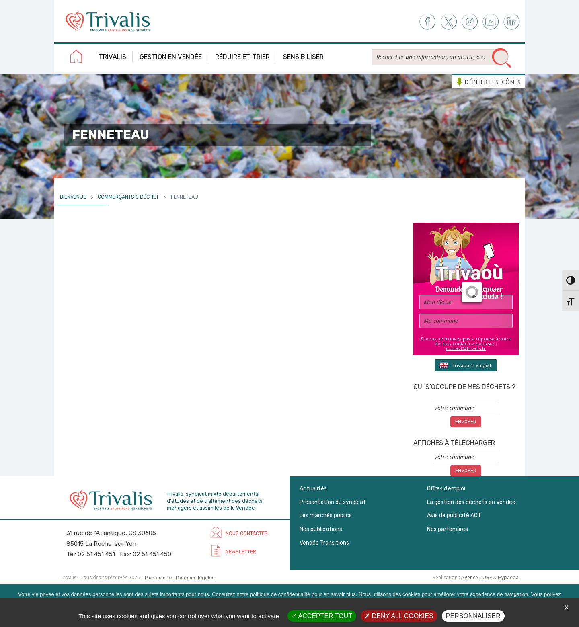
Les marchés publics (326, 515)
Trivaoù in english (466, 365)
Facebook (426, 22)
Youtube (490, 22)
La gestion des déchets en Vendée (471, 502)
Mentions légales (195, 577)
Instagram (469, 22)
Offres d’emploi (446, 488)
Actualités (313, 488)
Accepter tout (322, 616)
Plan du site (158, 577)
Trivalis (112, 57)
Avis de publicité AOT (454, 515)
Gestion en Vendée (171, 57)
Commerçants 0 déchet (128, 197)
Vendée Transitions (324, 542)
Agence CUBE (476, 577)
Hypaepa (508, 577)
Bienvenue (73, 197)
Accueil (76, 58)
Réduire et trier (242, 57)
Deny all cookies (399, 616)
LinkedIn (512, 22)
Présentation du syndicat (333, 502)
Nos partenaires (447, 529)
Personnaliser (473, 616)
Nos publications (321, 529)
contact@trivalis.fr (466, 348)
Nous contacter (247, 533)
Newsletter (241, 552)
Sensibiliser (303, 57)
